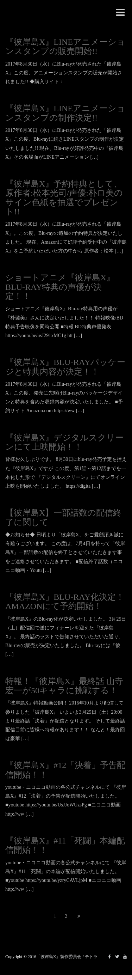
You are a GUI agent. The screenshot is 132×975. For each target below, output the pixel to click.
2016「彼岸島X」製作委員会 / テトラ (63, 956)
